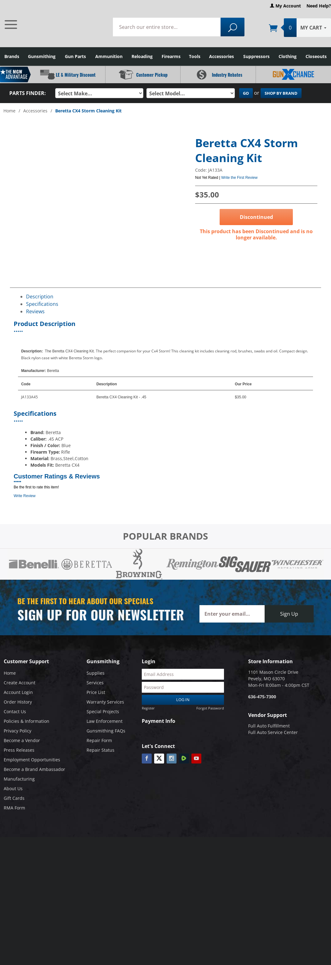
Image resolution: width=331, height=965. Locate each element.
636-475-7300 (262, 697)
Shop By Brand (281, 93)
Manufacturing (19, 779)
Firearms (171, 56)
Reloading (142, 56)
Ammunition (109, 56)
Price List (96, 692)
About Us (13, 788)
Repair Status (100, 750)
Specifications (42, 303)
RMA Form (14, 808)
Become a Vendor (22, 740)
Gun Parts (75, 56)
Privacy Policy (17, 731)
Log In (183, 699)
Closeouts (316, 56)
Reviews (35, 311)
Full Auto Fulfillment (269, 726)
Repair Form (99, 740)
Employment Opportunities (32, 760)
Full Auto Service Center (273, 732)
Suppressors (256, 56)
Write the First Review (239, 177)
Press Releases (19, 750)
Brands (11, 56)
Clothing (288, 56)
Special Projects (103, 711)
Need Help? (318, 6)
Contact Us (15, 711)
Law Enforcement (105, 721)
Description (39, 296)
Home (9, 111)
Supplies (96, 673)
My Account (285, 6)
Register (148, 707)
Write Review (24, 495)
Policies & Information (26, 721)
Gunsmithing (42, 56)
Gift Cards (14, 798)
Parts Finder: (27, 93)
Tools (194, 56)
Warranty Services (105, 702)
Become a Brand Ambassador (34, 769)
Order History (18, 702)
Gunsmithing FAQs (106, 731)
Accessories (221, 56)
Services (95, 683)
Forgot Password (210, 707)
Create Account (19, 683)
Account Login (18, 692)
